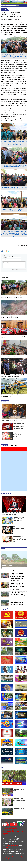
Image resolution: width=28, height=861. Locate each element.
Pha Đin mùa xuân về (18, 808)
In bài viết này (11, 251)
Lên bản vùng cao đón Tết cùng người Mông (13, 420)
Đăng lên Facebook (2, 251)
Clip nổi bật (5, 402)
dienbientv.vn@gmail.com (12, 845)
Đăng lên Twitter (8, 251)
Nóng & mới (4, 571)
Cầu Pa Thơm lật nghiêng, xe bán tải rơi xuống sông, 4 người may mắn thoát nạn (17, 602)
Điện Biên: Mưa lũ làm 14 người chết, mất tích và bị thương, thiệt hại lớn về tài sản (17, 594)
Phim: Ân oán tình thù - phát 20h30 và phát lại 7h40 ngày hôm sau (19, 528)
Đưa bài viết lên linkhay (4, 251)
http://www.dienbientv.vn (8, 847)
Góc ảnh (4, 549)
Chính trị (3, 9)
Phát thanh (13, 445)
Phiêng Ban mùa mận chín (8, 786)
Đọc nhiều (13, 571)
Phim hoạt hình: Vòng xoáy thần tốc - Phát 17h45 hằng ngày (18, 519)
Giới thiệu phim (6, 494)
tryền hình (4, 445)
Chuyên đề (4, 609)
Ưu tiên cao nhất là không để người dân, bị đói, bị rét (13, 356)
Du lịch (3, 767)
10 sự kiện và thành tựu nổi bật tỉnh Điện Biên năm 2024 (19, 434)
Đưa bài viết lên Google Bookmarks (6, 251)
